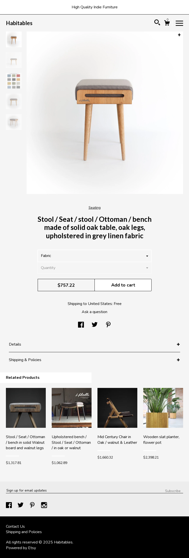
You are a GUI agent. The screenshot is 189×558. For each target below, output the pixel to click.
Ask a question (94, 312)
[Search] (157, 23)
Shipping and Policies (24, 532)
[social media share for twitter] (94, 325)
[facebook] (9, 506)
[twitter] (21, 506)
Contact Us (15, 526)
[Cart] (167, 24)
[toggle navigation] (179, 23)
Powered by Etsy (21, 548)
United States (100, 303)
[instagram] (44, 506)
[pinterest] (32, 506)
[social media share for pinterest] (108, 325)
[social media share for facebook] (81, 325)
